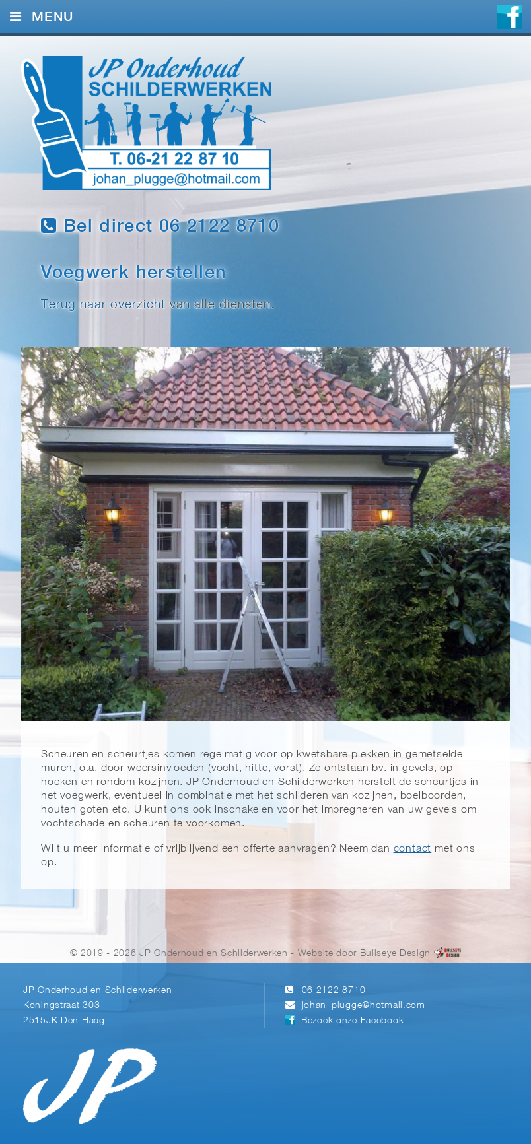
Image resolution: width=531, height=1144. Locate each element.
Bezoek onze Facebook (352, 1021)
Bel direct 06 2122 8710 (160, 226)
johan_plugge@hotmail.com (363, 1005)
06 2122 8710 (334, 990)
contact (413, 849)
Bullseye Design (395, 953)
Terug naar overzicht (103, 305)
